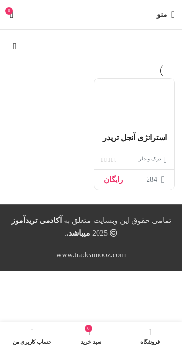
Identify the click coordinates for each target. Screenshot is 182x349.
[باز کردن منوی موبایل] (166, 14)
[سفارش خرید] (14, 46)
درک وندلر (150, 158)
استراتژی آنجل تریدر (135, 137)
